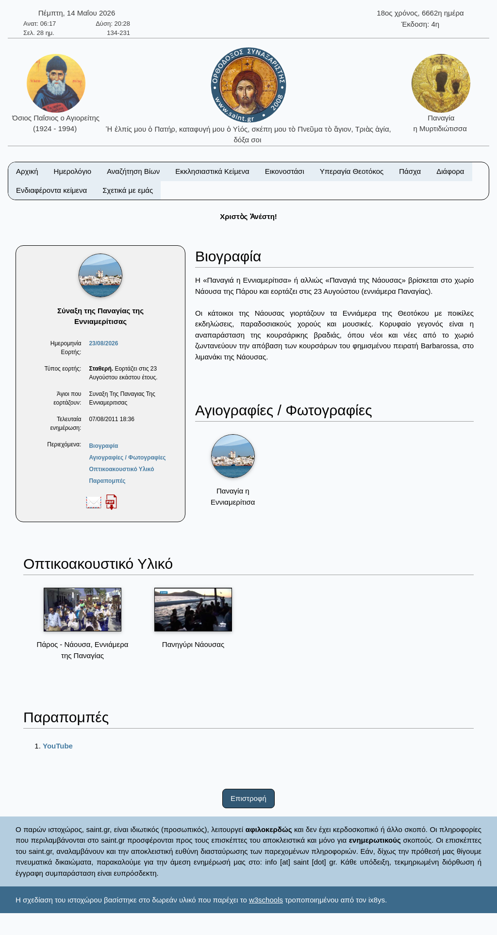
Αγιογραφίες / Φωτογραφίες (127, 457)
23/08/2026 (103, 343)
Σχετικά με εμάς (127, 190)
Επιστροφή (248, 798)
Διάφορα (450, 171)
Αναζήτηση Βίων (133, 171)
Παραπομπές (107, 480)
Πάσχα (410, 171)
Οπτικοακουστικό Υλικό (121, 469)
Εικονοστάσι (284, 171)
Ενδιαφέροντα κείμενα (51, 190)
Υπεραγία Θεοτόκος (352, 171)
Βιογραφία (103, 445)
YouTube (58, 746)
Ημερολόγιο (73, 171)
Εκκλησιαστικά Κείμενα (212, 171)
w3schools (266, 900)
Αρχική (27, 171)
